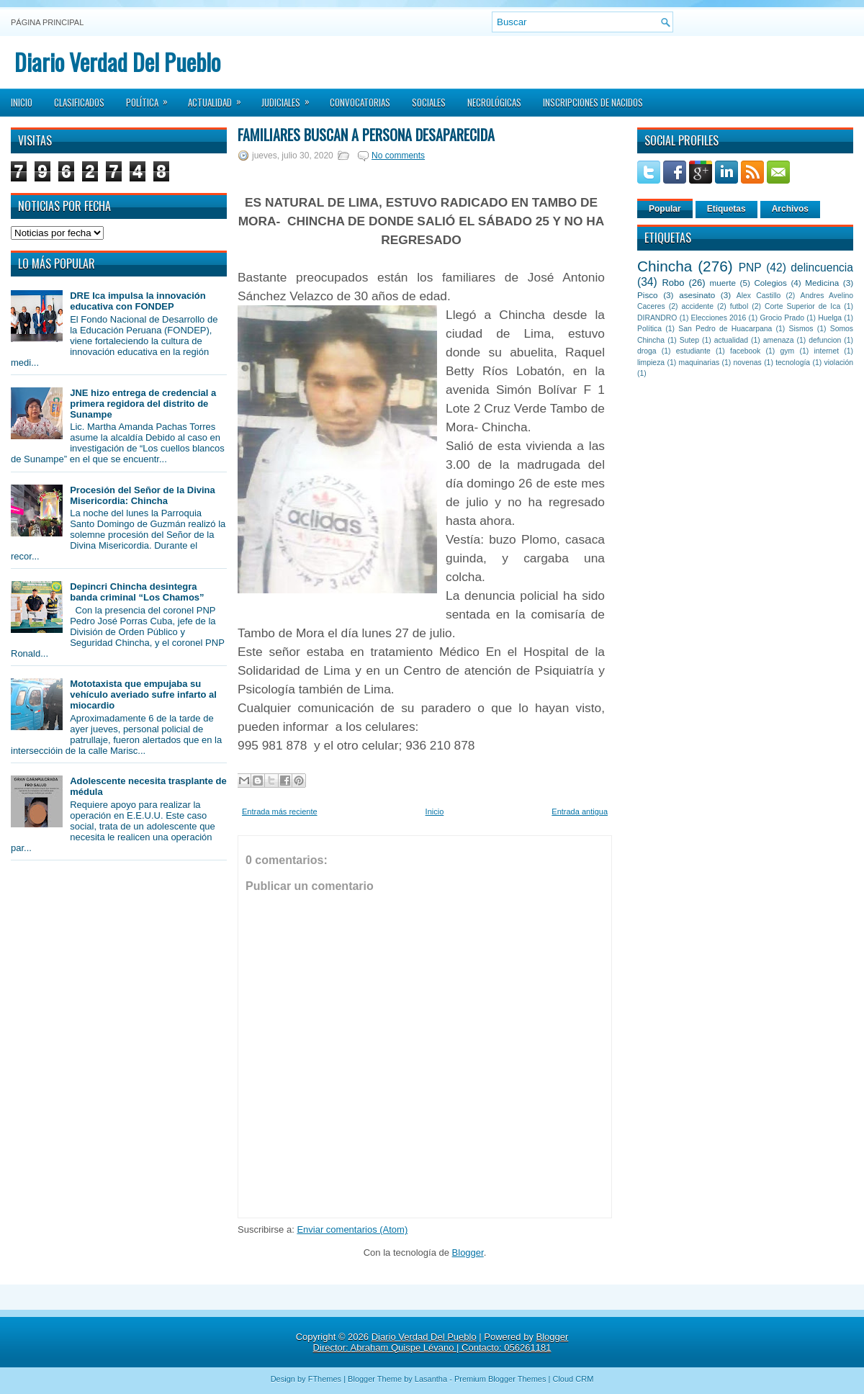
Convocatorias (360, 102)
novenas (748, 363)
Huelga (830, 318)
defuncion (825, 340)
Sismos (800, 329)
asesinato (697, 295)
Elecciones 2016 (719, 318)
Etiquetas (726, 209)
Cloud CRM (572, 1379)
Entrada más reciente (280, 811)
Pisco (647, 295)
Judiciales (290, 97)
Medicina (822, 282)
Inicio (21, 102)
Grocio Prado (782, 318)
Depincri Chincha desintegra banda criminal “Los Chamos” (137, 592)
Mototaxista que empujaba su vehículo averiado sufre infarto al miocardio (143, 694)
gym (787, 351)
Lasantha (431, 1379)
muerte (723, 282)
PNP (750, 267)
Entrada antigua (580, 811)
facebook (745, 351)
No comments (398, 155)
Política (151, 97)
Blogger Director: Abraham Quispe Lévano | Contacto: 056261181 (441, 1342)
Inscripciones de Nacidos (593, 102)
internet (826, 351)
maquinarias (699, 363)
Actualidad (219, 97)
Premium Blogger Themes (500, 1379)
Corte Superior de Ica (802, 306)
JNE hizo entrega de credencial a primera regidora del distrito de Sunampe (143, 403)
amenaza (778, 340)
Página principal (47, 22)
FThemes (324, 1379)
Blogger (468, 1252)
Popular (665, 209)
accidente (698, 306)
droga (647, 351)
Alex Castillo (759, 296)
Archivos (790, 209)
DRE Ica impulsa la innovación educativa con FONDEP (138, 301)
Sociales (429, 102)
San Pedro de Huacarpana (725, 329)
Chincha (664, 266)
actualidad (731, 340)
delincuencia (822, 267)
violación (838, 363)
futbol (739, 306)
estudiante (693, 351)
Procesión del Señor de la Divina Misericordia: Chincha (142, 495)
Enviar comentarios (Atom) (352, 1229)
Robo (673, 282)
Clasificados (79, 102)
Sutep (689, 340)
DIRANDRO (657, 318)
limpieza (651, 363)
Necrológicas (494, 102)
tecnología (792, 363)
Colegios (770, 282)
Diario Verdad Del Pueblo (117, 61)
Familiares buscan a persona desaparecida (366, 134)
